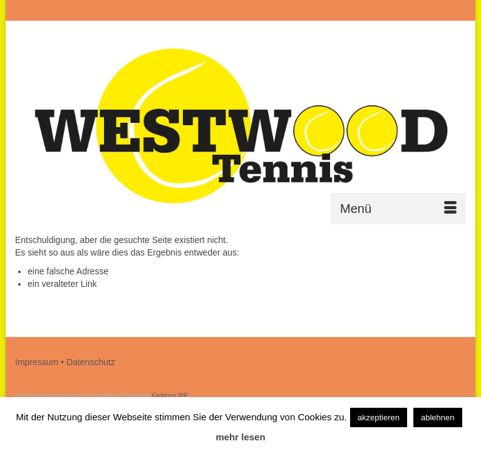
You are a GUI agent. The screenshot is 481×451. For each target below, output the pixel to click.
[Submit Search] (329, 10)
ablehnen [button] (438, 417)
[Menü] (398, 208)
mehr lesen (240, 437)
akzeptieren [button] (379, 417)
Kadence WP (170, 395)
